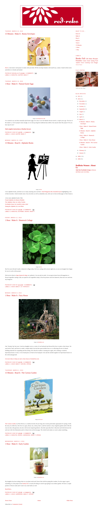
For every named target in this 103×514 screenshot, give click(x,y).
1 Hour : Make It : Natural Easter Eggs (19, 84)
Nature (23, 364)
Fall (83, 58)
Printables (79, 60)
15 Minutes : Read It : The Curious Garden (21, 373)
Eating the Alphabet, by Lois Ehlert (14, 206)
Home (39, 500)
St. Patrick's (25, 286)
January (81, 153)
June (80, 114)
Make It (26, 75)
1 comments (27, 132)
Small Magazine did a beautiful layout (52, 191)
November (82, 104)
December (82, 101)
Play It (77, 38)
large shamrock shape (21, 275)
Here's (6, 67)
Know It (78, 33)
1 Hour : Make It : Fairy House (16, 296)
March (81, 119)
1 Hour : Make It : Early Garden (17, 444)
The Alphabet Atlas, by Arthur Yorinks (15, 202)
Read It (32, 211)
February (81, 150)
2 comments (27, 433)
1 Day (77, 49)
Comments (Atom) (17, 504)
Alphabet (21, 211)
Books (27, 211)
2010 (79, 99)
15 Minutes (13, 75)
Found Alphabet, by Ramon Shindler (14, 200)
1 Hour (12, 134)
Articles (77, 64)
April (80, 117)
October (81, 106)
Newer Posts (8, 500)
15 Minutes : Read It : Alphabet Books (19, 143)
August (81, 111)
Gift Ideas (89, 58)
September (82, 109)
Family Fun (25, 483)
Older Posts (70, 500)
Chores (82, 62)
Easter (20, 75)
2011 (79, 96)
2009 (79, 156)
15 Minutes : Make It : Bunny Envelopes (20, 34)
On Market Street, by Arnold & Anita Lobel (16, 204)
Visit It (77, 43)
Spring (29, 364)
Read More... (8, 489)
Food (96, 60)
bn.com (41, 419)
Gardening (26, 435)
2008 (79, 159)
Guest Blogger (94, 62)
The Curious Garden (10, 423)
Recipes (95, 58)
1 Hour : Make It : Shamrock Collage (18, 220)
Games (84, 60)
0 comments (29, 73)
